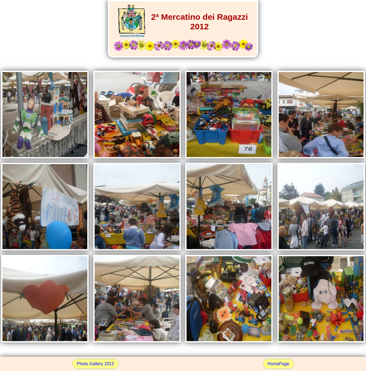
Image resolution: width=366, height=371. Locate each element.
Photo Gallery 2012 (95, 363)
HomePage (278, 363)
